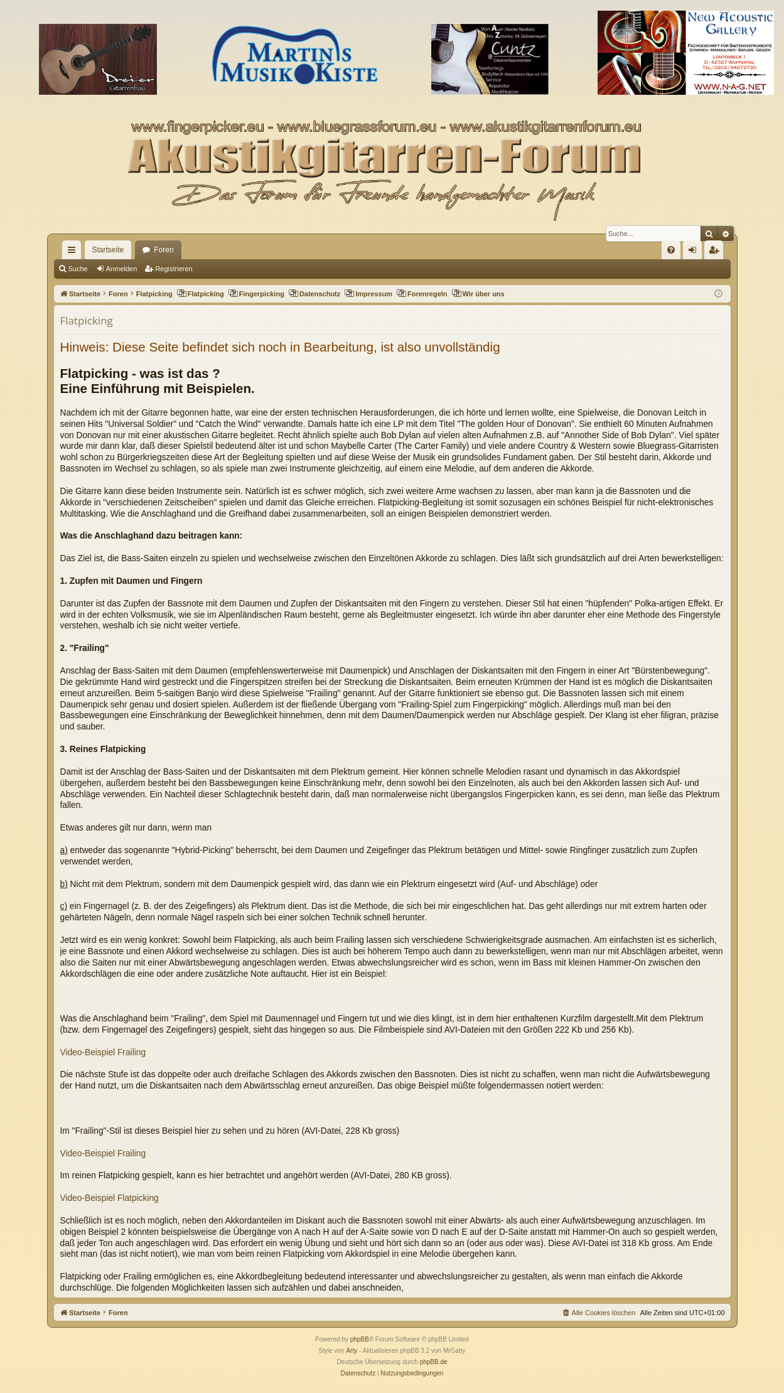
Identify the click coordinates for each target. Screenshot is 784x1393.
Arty (351, 1350)
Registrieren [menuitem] (715, 252)
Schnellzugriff (74, 252)
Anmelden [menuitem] (694, 252)
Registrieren (173, 268)
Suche (78, 268)
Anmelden (121, 268)
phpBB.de (434, 1361)
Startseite (108, 249)
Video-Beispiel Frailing (103, 1052)
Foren (163, 249)
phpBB (359, 1339)
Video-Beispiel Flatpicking (109, 1198)
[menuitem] (671, 249)
